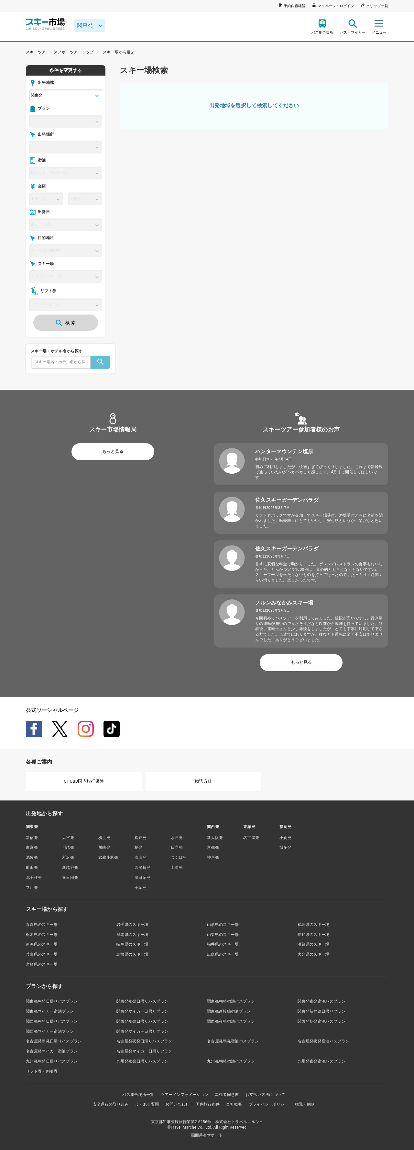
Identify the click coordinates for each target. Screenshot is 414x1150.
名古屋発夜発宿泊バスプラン (323, 1041)
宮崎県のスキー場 (42, 964)
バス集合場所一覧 (138, 1094)
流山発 (141, 857)
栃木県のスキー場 (42, 934)
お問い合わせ (177, 1104)
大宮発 (68, 837)
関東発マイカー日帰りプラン (142, 1011)
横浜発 (104, 837)
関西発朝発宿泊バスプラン (321, 1021)
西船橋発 (142, 867)
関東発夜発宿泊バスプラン (321, 1001)
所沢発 (68, 857)
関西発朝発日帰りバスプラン (52, 1021)
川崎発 (104, 847)
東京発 (32, 847)
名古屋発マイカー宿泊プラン (52, 1051)
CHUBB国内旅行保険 (84, 781)
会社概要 (234, 1104)
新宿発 (32, 837)
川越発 (68, 847)
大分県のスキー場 (314, 954)
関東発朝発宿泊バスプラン (231, 1001)
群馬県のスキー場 (132, 934)
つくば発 (179, 857)
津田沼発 (142, 877)
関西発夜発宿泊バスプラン (231, 1021)
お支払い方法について (265, 1094)
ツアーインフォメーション (185, 1094)
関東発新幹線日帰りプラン (321, 1011)
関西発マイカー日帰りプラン (142, 1031)
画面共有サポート (207, 1135)
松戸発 (141, 837)
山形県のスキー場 (223, 924)
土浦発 (177, 867)
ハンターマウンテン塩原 (284, 451)
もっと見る (112, 451)
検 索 (66, 322)
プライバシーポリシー (269, 1104)
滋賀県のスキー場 (314, 944)
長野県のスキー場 (314, 934)
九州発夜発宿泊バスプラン (321, 1061)
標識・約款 (305, 1104)
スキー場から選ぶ (119, 52)
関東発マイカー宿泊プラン (50, 1011)
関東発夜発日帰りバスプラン (142, 1001)
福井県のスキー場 (223, 944)
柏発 (139, 847)
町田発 (32, 867)
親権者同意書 (227, 1094)
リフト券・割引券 (42, 1071)
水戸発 (177, 837)
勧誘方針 (203, 781)
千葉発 (141, 887)
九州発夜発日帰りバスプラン (142, 1061)
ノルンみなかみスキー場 (284, 603)
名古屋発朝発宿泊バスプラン (233, 1041)
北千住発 (34, 877)
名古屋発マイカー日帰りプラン (144, 1051)
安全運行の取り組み (111, 1104)
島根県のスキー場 (132, 954)
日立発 (177, 847)
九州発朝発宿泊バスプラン (231, 1061)
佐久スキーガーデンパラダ (287, 500)
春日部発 (70, 877)
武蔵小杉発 (108, 857)
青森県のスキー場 (42, 924)
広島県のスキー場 (223, 954)
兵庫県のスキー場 (42, 954)
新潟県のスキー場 (42, 944)
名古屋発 (251, 837)
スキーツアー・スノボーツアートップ (59, 52)
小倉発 (285, 837)
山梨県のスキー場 (223, 934)
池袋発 (32, 857)
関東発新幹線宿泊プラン (229, 1011)
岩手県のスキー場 (132, 924)
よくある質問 (147, 1104)
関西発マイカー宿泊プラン (50, 1031)
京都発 (213, 847)
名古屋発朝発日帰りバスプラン (54, 1041)
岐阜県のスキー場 (132, 944)
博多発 (285, 847)
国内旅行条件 (208, 1104)
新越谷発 (70, 867)
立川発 (32, 887)
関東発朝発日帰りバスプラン (52, 1001)
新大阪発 (215, 837)
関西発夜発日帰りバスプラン (142, 1021)
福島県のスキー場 (314, 924)
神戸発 (213, 857)
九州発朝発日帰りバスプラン (52, 1061)
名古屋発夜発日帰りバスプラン (144, 1041)
